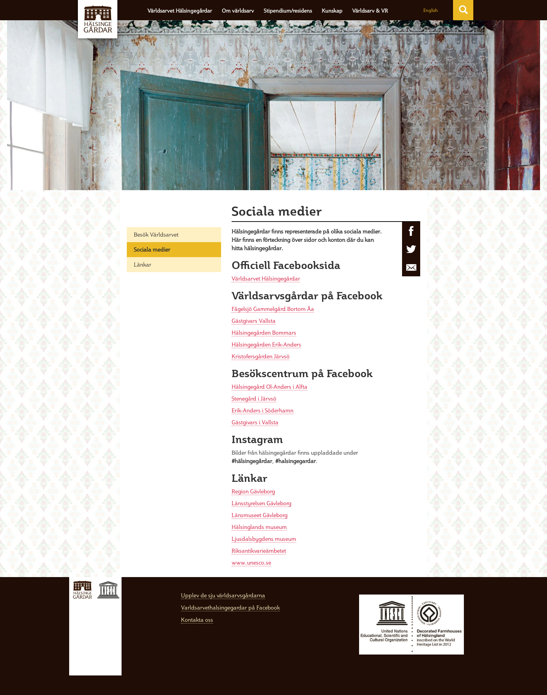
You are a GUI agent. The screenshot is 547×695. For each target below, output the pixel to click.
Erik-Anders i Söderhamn (262, 410)
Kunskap (332, 10)
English (430, 10)
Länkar (142, 264)
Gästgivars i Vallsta (255, 422)
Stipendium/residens (288, 10)
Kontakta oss (197, 619)
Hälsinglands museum (259, 526)
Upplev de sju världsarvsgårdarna (223, 595)
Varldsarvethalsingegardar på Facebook (230, 607)
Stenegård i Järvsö (254, 398)
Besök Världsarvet (156, 234)
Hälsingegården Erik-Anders (266, 344)
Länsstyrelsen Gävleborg (261, 503)
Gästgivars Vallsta (254, 320)
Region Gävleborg (253, 491)
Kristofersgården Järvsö (261, 356)
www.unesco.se (251, 562)
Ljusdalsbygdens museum (264, 538)
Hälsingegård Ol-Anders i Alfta (269, 386)
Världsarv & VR (370, 10)
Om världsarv (238, 10)
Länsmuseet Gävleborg (259, 514)
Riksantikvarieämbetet (259, 550)
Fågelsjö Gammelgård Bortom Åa (273, 308)
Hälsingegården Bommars (264, 332)
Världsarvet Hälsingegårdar (179, 10)
